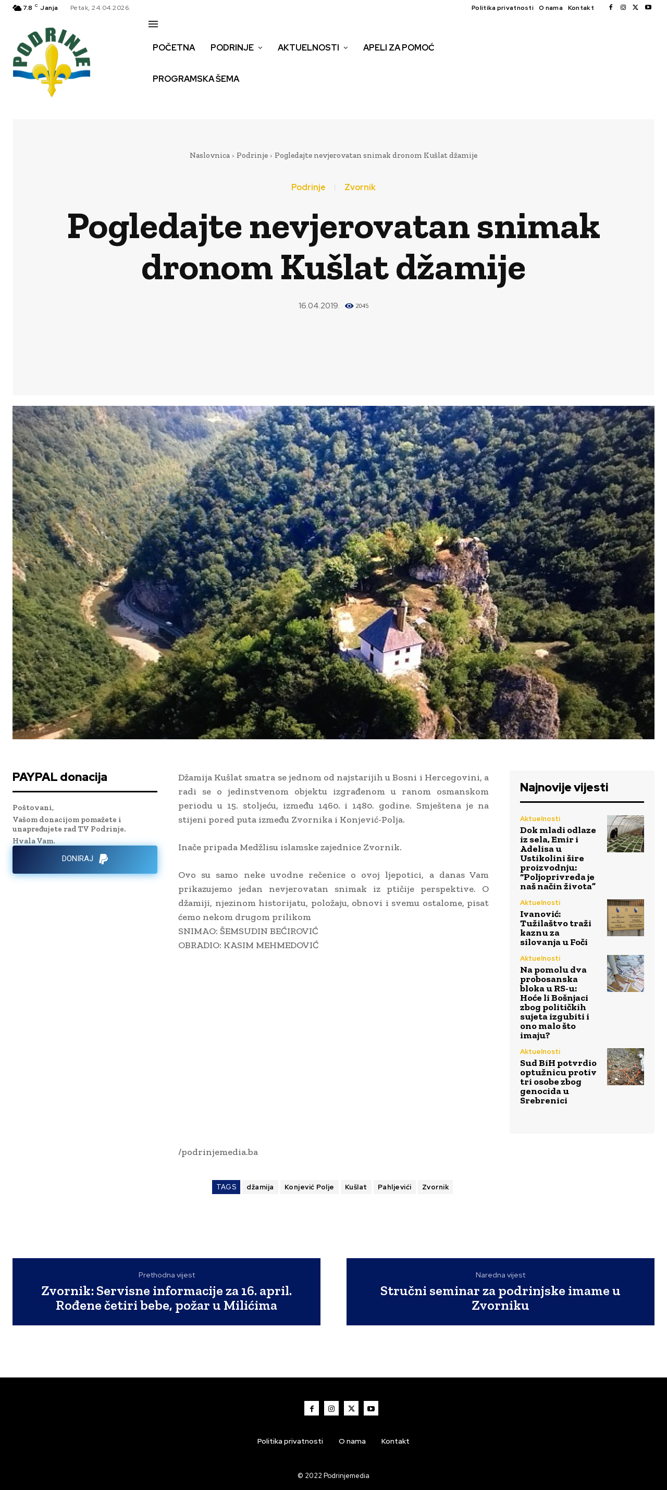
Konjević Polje (310, 1187)
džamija (260, 1187)
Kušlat (356, 1187)
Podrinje (252, 155)
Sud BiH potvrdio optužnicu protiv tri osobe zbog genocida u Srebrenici (558, 1081)
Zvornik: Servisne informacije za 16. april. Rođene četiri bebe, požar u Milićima (166, 1298)
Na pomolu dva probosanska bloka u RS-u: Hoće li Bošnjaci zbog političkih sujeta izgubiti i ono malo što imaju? (554, 1002)
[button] (160, 101)
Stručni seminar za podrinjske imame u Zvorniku (500, 1298)
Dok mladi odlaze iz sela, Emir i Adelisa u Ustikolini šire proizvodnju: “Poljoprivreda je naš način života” (558, 858)
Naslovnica (210, 155)
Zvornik (360, 187)
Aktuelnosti (540, 818)
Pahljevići (395, 1187)
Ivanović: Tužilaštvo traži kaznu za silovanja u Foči (555, 928)
